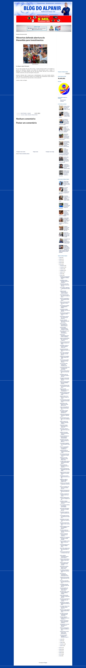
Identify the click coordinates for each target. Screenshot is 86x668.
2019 (60, 650)
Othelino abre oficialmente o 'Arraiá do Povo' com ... (65, 552)
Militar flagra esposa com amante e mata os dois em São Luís (67, 183)
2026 (60, 257)
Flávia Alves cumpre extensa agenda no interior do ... (64, 426)
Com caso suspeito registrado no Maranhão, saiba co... (64, 636)
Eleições (26, 114)
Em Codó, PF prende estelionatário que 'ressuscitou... (64, 614)
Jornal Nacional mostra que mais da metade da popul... (65, 295)
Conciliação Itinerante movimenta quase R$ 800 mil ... (64, 585)
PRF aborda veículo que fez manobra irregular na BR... (64, 455)
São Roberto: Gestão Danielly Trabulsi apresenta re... (64, 411)
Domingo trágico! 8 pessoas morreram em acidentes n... (64, 618)
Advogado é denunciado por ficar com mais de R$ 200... (64, 379)
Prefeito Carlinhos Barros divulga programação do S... (64, 560)
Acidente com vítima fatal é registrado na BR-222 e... (65, 484)
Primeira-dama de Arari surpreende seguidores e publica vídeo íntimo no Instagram (64, 213)
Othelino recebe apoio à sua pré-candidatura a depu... (64, 628)
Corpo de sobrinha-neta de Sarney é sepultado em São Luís (66, 228)
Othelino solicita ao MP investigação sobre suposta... (64, 563)
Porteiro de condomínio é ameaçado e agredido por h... (64, 415)
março (61, 642)
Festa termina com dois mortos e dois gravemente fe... (64, 632)
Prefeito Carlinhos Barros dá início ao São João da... (64, 371)
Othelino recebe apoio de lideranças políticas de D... (64, 491)
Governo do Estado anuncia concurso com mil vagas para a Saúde (67, 234)
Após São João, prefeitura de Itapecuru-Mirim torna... (65, 313)
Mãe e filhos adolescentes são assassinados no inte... (65, 549)
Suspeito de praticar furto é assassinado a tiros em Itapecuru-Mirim (67, 166)
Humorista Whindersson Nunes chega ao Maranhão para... (64, 437)
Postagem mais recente (20, 151)
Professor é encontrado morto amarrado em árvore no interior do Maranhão (64, 206)
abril (61, 640)
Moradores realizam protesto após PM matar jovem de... (65, 502)
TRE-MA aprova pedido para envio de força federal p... (64, 360)
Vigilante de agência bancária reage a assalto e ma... (64, 480)
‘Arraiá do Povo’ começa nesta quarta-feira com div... (64, 578)
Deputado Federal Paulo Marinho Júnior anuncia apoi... (65, 523)
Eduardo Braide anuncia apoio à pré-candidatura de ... (65, 418)
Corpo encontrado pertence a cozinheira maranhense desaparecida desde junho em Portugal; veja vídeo (64, 151)
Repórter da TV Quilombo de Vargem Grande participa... (65, 538)
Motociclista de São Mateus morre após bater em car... (64, 404)
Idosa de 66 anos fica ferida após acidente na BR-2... (65, 350)
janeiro (61, 645)
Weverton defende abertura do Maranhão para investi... (64, 321)
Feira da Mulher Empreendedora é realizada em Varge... (64, 328)
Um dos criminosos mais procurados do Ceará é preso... (64, 386)
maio (61, 639)
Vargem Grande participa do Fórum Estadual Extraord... (64, 382)
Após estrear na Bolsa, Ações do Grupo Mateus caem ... (64, 567)
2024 (60, 260)
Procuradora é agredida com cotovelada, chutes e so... (65, 444)
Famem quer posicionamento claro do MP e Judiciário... (64, 335)
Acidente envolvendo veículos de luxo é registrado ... (64, 534)
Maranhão (29, 114)
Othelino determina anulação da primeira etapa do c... (64, 465)
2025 (60, 259)
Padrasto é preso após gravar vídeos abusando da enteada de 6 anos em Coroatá (64, 122)
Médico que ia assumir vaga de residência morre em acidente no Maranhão (64, 173)
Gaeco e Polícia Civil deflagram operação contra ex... (64, 422)
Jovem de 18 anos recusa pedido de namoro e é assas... (65, 342)
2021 (60, 647)
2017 (60, 654)
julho (61, 273)
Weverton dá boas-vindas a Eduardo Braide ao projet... (65, 393)
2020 (60, 649)
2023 (60, 262)
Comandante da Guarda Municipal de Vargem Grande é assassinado (67, 241)
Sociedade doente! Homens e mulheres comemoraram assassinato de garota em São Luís (64, 190)
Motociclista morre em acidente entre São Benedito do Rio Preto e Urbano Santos (64, 137)
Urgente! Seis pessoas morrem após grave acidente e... (64, 621)
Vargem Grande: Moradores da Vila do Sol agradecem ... (64, 389)
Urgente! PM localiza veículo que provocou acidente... (64, 433)
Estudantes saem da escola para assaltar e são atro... (64, 375)
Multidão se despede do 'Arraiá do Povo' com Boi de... (64, 494)
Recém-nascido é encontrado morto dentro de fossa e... (64, 324)
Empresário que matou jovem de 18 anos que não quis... (64, 284)
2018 (60, 652)
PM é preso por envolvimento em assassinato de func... (64, 574)
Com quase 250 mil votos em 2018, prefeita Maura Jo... (64, 607)
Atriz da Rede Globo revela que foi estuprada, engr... (64, 364)
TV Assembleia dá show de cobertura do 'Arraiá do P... (64, 516)
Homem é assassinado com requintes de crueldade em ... (64, 447)
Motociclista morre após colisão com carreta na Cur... (64, 520)
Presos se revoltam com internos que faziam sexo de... (64, 487)
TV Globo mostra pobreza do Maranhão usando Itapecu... (65, 462)
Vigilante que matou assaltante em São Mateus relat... (64, 458)
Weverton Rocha (34, 114)
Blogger (45, 662)
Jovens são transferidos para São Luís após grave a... (64, 353)
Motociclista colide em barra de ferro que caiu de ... (64, 429)
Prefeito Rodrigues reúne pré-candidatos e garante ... (64, 527)
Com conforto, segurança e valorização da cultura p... (65, 288)
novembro (62, 267)
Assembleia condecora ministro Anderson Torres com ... (64, 346)
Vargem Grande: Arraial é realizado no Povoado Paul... (64, 473)
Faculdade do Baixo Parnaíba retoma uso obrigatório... (64, 281)
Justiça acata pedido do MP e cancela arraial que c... (64, 408)
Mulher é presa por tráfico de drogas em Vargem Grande (67, 108)
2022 (60, 264)
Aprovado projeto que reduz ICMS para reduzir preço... (64, 589)
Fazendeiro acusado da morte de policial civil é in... (64, 513)
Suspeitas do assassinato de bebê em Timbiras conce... (65, 277)
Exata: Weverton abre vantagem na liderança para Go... (64, 596)
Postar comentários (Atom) (24, 153)
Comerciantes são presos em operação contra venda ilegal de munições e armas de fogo (64, 144)
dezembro (62, 265)
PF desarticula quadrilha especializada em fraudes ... (64, 306)
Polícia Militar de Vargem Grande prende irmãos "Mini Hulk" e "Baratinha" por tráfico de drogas (64, 221)
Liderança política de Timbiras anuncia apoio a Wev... (65, 451)
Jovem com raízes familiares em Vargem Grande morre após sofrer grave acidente (64, 129)
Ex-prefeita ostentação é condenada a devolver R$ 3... (64, 570)
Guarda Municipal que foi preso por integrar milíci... (64, 545)
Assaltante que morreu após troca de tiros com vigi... (65, 476)
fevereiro (62, 644)
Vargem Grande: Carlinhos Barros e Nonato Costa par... (64, 292)
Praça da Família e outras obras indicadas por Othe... (65, 542)
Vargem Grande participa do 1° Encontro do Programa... (64, 339)
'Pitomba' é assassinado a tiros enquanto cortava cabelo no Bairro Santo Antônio (64, 115)
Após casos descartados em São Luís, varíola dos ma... (64, 509)
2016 (60, 655)
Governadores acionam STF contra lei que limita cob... (64, 317)
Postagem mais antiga (50, 151)
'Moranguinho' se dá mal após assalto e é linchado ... (64, 625)
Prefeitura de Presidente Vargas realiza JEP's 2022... (64, 357)
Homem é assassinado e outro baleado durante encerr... (64, 299)
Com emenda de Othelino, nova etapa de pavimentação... (65, 505)
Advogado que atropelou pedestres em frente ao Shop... (65, 603)
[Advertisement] (64, 52)
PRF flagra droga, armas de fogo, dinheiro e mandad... (64, 592)
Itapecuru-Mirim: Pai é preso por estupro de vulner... (64, 397)
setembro (62, 270)
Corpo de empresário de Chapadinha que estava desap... (65, 469)
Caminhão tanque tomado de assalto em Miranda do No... (65, 400)
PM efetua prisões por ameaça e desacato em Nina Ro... (65, 531)
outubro (61, 268)
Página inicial (35, 151)
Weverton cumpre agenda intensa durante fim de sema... (65, 610)
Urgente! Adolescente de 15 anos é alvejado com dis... (65, 498)
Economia (22, 114)
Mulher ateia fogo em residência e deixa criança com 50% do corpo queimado (64, 160)
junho (61, 275)
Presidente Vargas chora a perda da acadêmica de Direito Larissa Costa (64, 199)
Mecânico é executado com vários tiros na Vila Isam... (65, 581)
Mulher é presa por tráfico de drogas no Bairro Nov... (65, 303)
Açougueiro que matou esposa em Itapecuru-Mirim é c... (64, 440)
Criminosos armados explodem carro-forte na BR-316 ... (65, 310)
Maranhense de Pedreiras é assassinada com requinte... (65, 599)
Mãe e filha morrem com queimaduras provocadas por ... (64, 332)
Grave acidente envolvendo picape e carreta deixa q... (64, 556)
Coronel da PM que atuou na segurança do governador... (65, 368)
